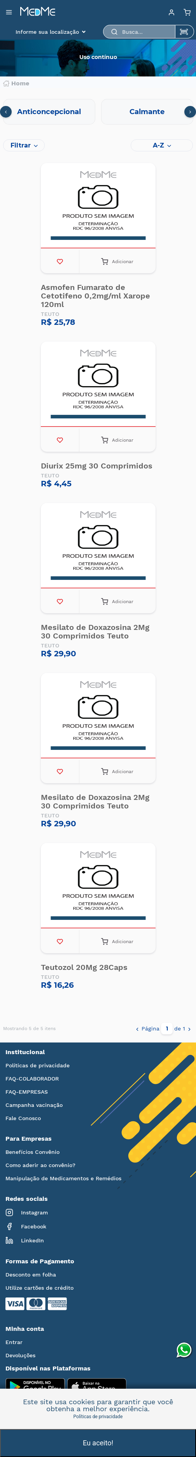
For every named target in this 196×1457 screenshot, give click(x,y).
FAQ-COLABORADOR (32, 1078)
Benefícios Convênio (32, 1152)
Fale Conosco (23, 1118)
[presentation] (6, 112)
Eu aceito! (98, 1443)
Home (16, 83)
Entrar (14, 1342)
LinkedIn (24, 1240)
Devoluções (20, 1355)
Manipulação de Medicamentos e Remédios (63, 1178)
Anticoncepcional (49, 112)
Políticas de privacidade (37, 1065)
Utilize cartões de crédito (39, 1288)
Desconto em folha (30, 1274)
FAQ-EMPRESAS (26, 1092)
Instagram (26, 1212)
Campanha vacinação (34, 1105)
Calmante (147, 112)
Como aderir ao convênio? (40, 1165)
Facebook (25, 1226)
